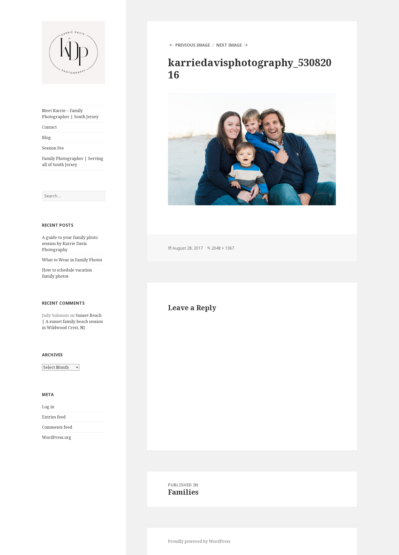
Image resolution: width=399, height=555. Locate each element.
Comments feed (57, 427)
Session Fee (53, 148)
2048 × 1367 (222, 248)
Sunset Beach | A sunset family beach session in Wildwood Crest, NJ (72, 321)
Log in (48, 407)
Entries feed (54, 417)
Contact (49, 127)
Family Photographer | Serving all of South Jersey (72, 161)
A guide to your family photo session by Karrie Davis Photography (70, 243)
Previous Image (192, 45)
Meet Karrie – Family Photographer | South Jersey (70, 113)
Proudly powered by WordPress (199, 541)
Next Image (229, 45)
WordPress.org (56, 437)
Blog (46, 137)
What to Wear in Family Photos (72, 260)
